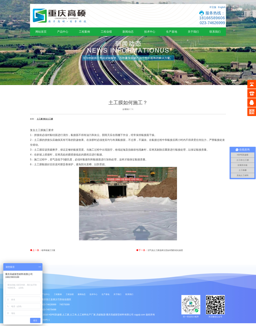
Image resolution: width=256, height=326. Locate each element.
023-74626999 (212, 23)
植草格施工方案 (48, 250)
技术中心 (149, 31)
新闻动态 (128, 31)
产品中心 (62, 31)
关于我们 (193, 31)
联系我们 (215, 31)
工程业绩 (106, 31)
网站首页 (41, 31)
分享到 (125, 109)
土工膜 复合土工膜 (45, 119)
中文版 (212, 7)
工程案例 (84, 31)
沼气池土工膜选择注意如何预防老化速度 (165, 250)
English (221, 7)
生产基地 (171, 31)
